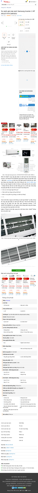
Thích (2, 15)
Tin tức (21, 426)
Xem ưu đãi (22, 56)
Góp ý (20, 431)
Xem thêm (18, 270)
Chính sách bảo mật (5, 428)
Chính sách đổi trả (5, 426)
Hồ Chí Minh (25, 34)
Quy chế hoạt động (5, 431)
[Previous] (2, 23)
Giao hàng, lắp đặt (5, 434)
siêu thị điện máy (31, 182)
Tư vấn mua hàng (23, 428)
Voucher (21, 437)
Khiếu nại (21, 434)
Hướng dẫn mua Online (6, 437)
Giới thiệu (21, 423)
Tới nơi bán (31, 96)
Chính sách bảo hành (6, 423)
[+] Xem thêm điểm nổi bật (6, 65)
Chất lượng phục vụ (5, 440)
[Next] (16, 23)
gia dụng (9, 180)
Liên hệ (21, 440)
